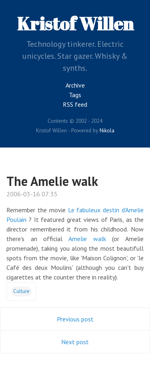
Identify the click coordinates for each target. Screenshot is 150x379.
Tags (75, 95)
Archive (75, 85)
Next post (75, 342)
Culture (21, 291)
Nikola (107, 130)
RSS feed (75, 104)
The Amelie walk (52, 181)
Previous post (75, 319)
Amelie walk (87, 239)
